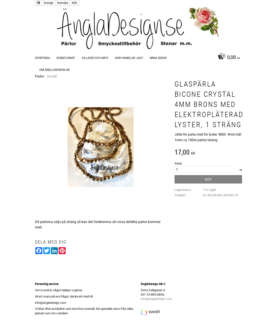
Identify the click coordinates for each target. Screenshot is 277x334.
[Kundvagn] (228, 58)
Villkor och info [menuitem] (95, 58)
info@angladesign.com (156, 299)
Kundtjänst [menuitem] (66, 58)
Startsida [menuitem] (42, 58)
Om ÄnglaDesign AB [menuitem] (54, 70)
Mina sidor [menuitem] (158, 58)
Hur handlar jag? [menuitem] (129, 58)
